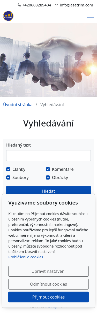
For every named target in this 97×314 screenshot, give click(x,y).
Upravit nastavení (48, 271)
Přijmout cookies (48, 297)
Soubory (20, 177)
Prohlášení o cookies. (26, 256)
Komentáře (63, 169)
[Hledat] (48, 155)
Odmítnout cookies (48, 284)
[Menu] (90, 16)
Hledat (48, 191)
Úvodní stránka (18, 104)
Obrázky (60, 177)
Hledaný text (18, 145)
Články (18, 169)
